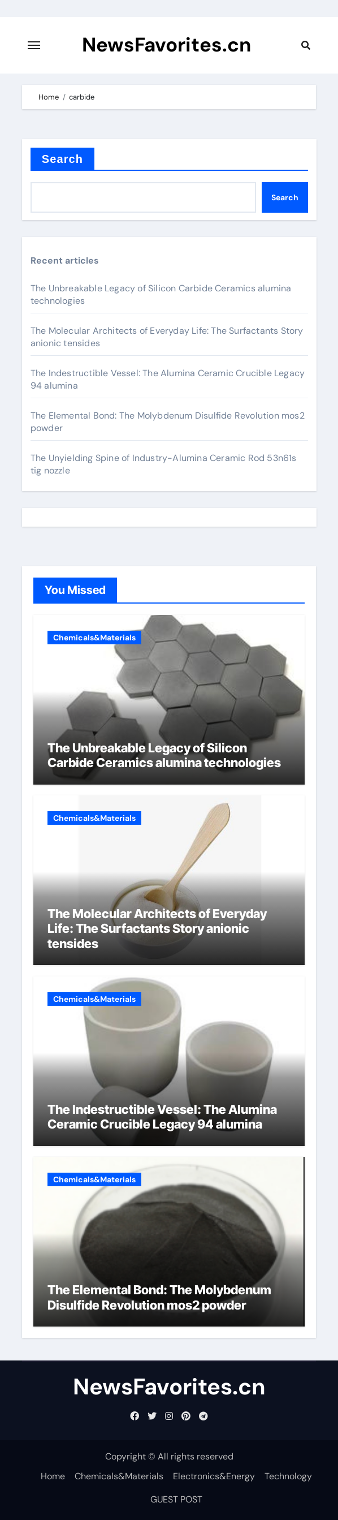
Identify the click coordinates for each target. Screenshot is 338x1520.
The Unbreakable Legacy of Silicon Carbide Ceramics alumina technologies (164, 755)
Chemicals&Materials (94, 637)
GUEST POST (176, 1499)
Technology (288, 1476)
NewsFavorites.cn (166, 45)
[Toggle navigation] (34, 45)
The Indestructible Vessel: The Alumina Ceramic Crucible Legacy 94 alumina (162, 1116)
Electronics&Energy (214, 1476)
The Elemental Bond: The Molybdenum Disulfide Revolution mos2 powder (159, 1297)
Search (62, 159)
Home (53, 1476)
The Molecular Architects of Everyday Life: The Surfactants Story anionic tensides (157, 928)
